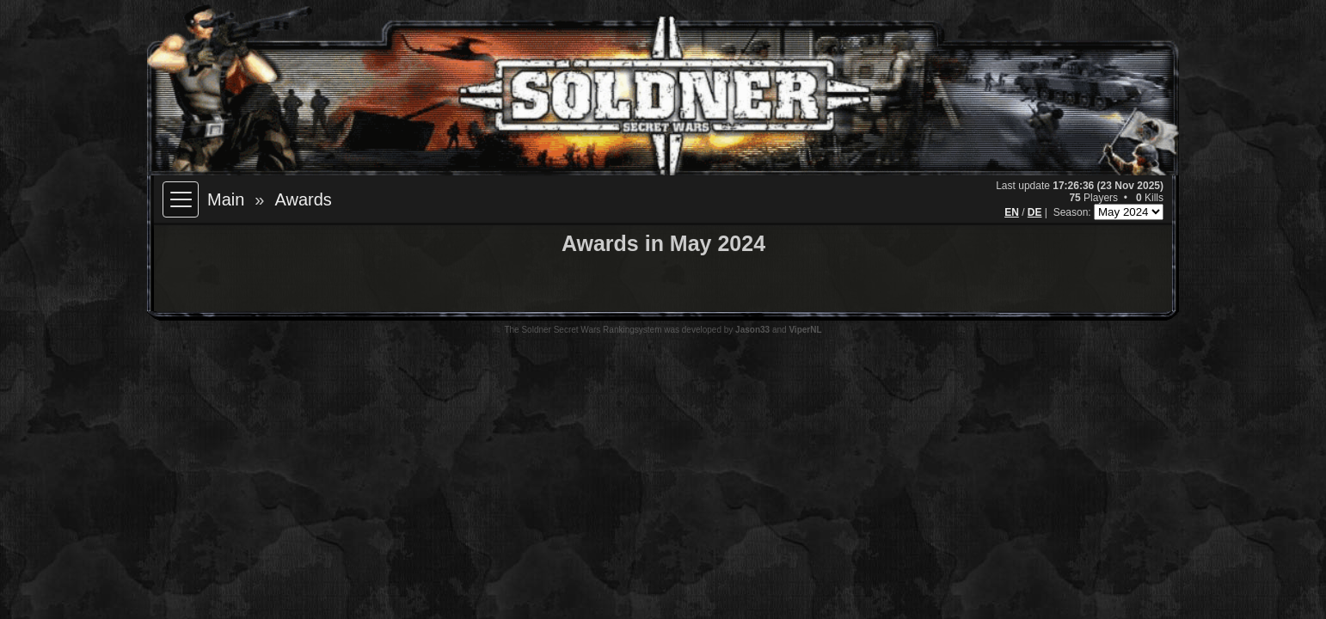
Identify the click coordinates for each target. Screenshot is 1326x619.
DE (1035, 212)
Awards (302, 199)
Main (225, 199)
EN (1011, 212)
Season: (1073, 212)
